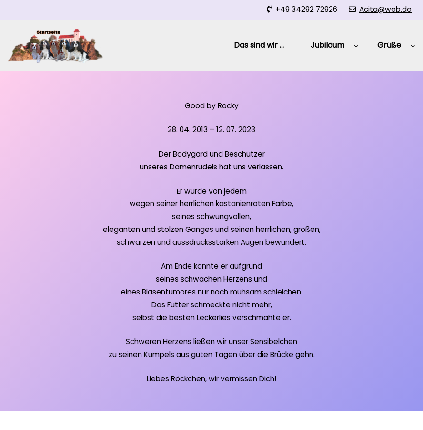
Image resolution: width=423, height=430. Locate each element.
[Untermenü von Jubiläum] (356, 45)
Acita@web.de (385, 9)
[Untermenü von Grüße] (413, 45)
